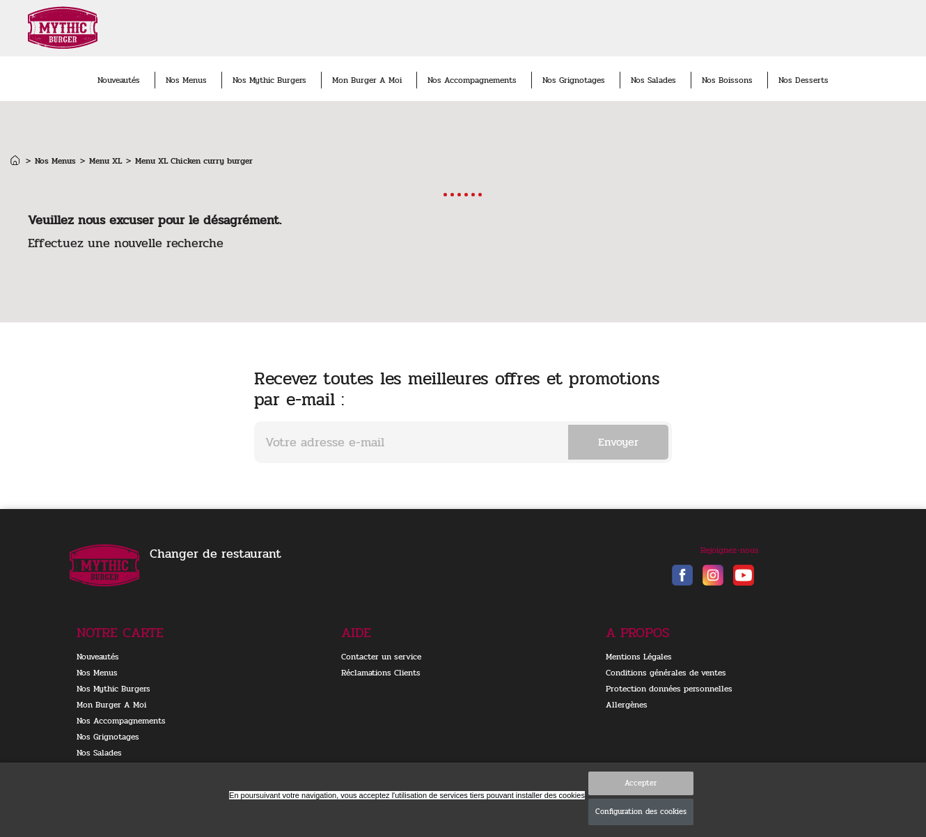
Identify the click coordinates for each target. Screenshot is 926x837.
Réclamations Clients (381, 672)
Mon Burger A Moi (367, 80)
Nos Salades (653, 80)
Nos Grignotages (573, 80)
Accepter (641, 783)
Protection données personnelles (669, 688)
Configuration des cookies (640, 812)
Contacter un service (381, 656)
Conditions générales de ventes (666, 672)
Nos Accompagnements (472, 80)
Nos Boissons (727, 80)
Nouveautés (118, 80)
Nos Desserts (803, 80)
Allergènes (627, 704)
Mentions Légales (639, 656)
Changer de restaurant (215, 553)
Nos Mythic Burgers (269, 80)
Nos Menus (186, 80)
